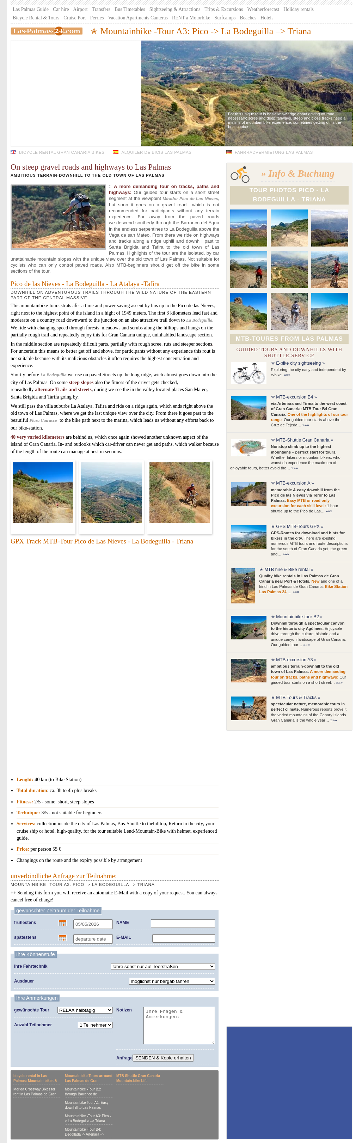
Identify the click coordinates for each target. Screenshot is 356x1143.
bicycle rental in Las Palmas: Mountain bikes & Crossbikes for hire (35, 1081)
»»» (287, 375)
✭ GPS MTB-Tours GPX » (297, 526)
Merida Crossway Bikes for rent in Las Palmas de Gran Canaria (34, 1094)
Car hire (61, 9)
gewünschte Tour (31, 1010)
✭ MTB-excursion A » (292, 483)
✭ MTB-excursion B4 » (294, 397)
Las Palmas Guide (31, 9)
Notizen (124, 1010)
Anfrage (124, 1058)
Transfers (101, 9)
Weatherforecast (263, 9)
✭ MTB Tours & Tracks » (295, 697)
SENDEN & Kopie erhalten (163, 1057)
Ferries (97, 17)
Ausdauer (24, 981)
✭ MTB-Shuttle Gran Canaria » (302, 440)
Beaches (248, 17)
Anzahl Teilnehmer (33, 1024)
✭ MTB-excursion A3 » (294, 659)
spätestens (25, 937)
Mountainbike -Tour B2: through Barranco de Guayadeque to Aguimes (84, 1094)
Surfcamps (225, 17)
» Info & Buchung (297, 173)
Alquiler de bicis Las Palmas (156, 152)
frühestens (25, 922)
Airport (80, 9)
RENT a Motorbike (191, 17)
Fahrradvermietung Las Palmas (274, 152)
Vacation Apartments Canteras (138, 17)
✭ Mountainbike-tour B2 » (297, 616)
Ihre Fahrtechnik (31, 966)
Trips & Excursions (223, 9)
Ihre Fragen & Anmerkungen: (179, 1025)
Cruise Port (74, 17)
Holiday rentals (298, 9)
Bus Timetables (130, 9)
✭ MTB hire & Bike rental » (286, 569)
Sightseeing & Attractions (175, 9)
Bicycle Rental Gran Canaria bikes (61, 152)
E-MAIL (123, 937)
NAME (122, 922)
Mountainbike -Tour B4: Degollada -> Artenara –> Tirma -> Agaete (84, 1134)
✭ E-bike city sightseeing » (298, 363)
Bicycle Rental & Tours (36, 17)
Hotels (267, 17)
